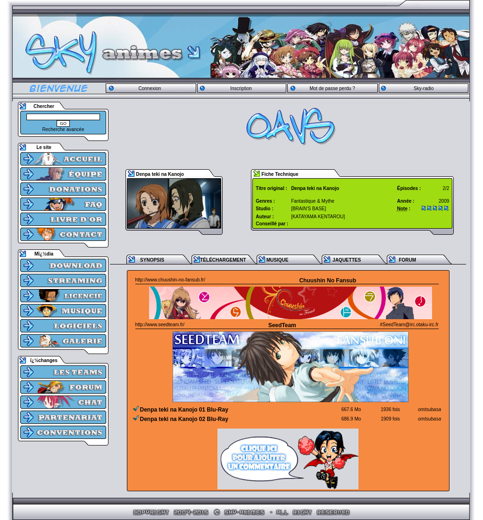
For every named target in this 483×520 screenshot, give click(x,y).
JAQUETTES (347, 260)
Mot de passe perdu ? (332, 88)
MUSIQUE (277, 260)
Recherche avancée (63, 129)
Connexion (149, 88)
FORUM (407, 260)
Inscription (241, 88)
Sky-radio (423, 88)
